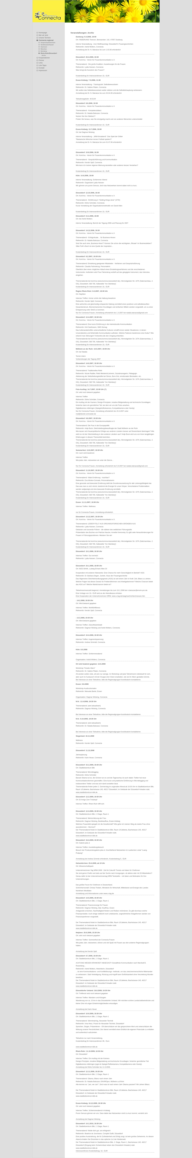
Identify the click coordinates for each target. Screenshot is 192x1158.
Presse (41, 60)
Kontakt (41, 68)
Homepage (43, 33)
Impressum (43, 70)
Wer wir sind (43, 35)
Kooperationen (44, 58)
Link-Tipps (43, 65)
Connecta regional (46, 40)
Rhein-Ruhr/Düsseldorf (49, 53)
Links (41, 63)
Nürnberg (44, 51)
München (44, 49)
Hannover (44, 47)
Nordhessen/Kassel (47, 45)
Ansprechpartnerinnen (48, 42)
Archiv (44, 55)
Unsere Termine (45, 38)
